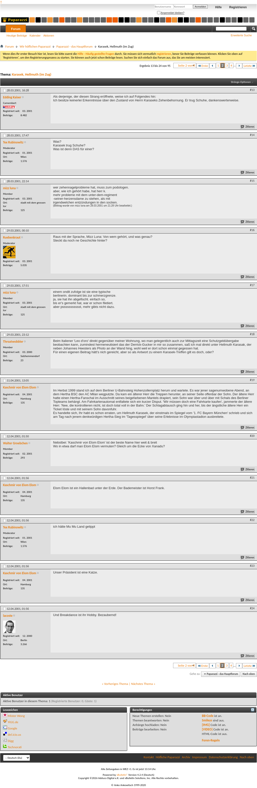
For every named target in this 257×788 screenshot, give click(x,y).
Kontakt (149, 757)
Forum (15, 29)
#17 (252, 285)
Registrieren (238, 7)
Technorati (15, 747)
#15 (252, 180)
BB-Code (207, 716)
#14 (252, 135)
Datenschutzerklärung (223, 757)
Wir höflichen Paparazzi (35, 46)
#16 (252, 230)
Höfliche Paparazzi (168, 757)
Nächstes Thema (142, 684)
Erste (203, 66)
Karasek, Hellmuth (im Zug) (31, 74)
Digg (11, 741)
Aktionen (48, 35)
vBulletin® (122, 774)
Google (12, 728)
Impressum (199, 757)
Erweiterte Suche (241, 35)
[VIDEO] (207, 729)
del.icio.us (14, 734)
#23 (252, 565)
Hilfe (218, 7)
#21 (252, 477)
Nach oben (248, 674)
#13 (252, 90)
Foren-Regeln (211, 740)
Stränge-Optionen (241, 82)
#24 (252, 608)
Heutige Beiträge (17, 35)
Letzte (249, 66)
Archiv (186, 757)
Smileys (207, 720)
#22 (252, 520)
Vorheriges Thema (116, 684)
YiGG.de (13, 722)
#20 (252, 436)
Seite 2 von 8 (186, 65)
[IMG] (206, 725)
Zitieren (247, 126)
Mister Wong (16, 716)
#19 (252, 380)
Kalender (35, 35)
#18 (252, 334)
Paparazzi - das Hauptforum (74, 46)
